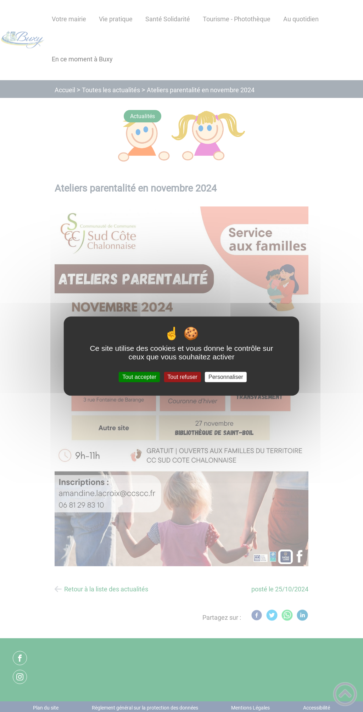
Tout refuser (182, 377)
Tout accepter (139, 377)
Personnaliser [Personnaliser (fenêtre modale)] (225, 377)
